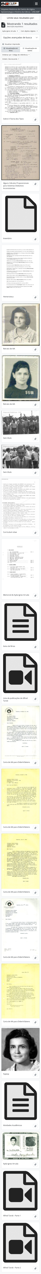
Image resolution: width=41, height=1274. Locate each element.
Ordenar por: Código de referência (15, 55)
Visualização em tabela (30, 49)
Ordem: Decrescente (10, 59)
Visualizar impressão (11, 44)
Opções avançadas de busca (17, 37)
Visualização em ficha (11, 49)
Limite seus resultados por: (20, 17)
